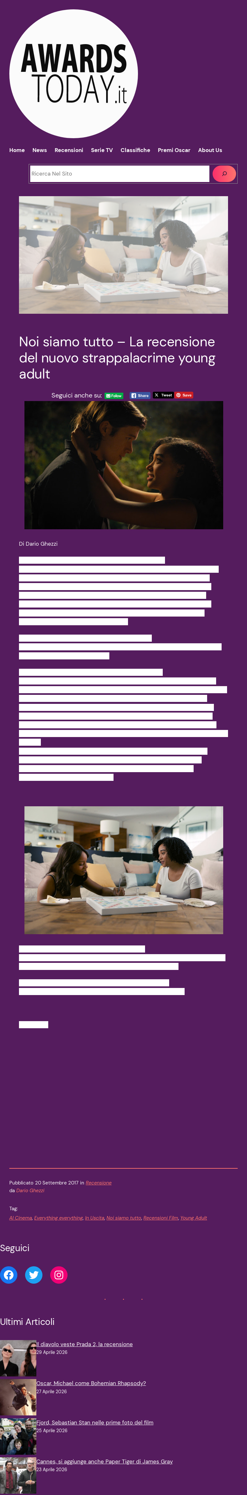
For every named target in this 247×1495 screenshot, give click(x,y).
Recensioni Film (160, 1226)
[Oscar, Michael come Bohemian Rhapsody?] (18, 1407)
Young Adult (193, 1226)
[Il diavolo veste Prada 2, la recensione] (18, 1368)
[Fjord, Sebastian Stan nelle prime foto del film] (18, 1446)
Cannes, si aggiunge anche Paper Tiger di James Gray (104, 1470)
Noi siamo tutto (123, 1226)
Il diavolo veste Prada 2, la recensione (84, 1352)
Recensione (99, 1191)
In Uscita (94, 1226)
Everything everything (58, 1226)
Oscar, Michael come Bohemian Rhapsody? (91, 1392)
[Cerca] (224, 174)
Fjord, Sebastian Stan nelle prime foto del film (94, 1431)
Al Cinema (20, 1226)
